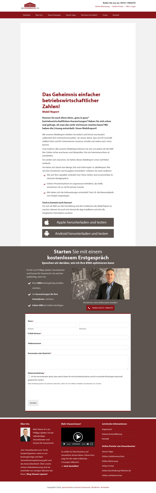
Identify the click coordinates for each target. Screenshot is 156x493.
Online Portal (108, 465)
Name (31, 321)
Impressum (107, 429)
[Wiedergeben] (64, 444)
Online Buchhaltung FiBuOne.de (116, 470)
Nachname (82, 329)
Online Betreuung (110, 461)
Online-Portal (117, 6)
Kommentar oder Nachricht (40, 353)
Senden (33, 402)
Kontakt (105, 438)
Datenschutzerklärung (112, 434)
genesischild (67, 487)
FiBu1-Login (131, 6)
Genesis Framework (82, 487)
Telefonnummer (34, 343)
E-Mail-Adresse (35, 333)
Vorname (31, 329)
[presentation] (46, 396)
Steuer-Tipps (107, 451)
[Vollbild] (91, 444)
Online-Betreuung (102, 6)
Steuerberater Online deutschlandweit (30, 5)
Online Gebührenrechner (113, 456)
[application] (78, 437)
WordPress (95, 487)
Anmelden (105, 487)
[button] (78, 437)
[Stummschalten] (88, 444)
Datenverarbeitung (36, 373)
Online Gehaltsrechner (112, 475)
